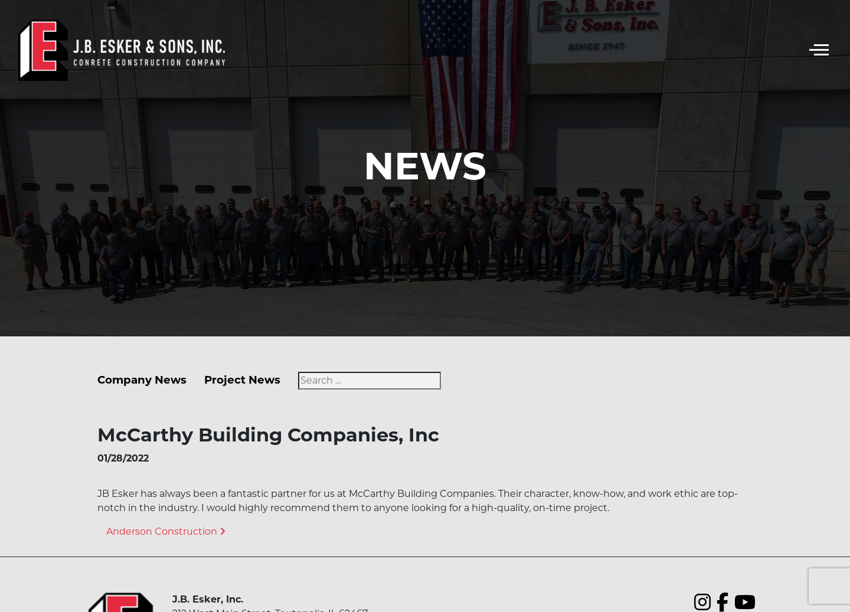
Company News (142, 380)
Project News (242, 380)
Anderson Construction (165, 531)
